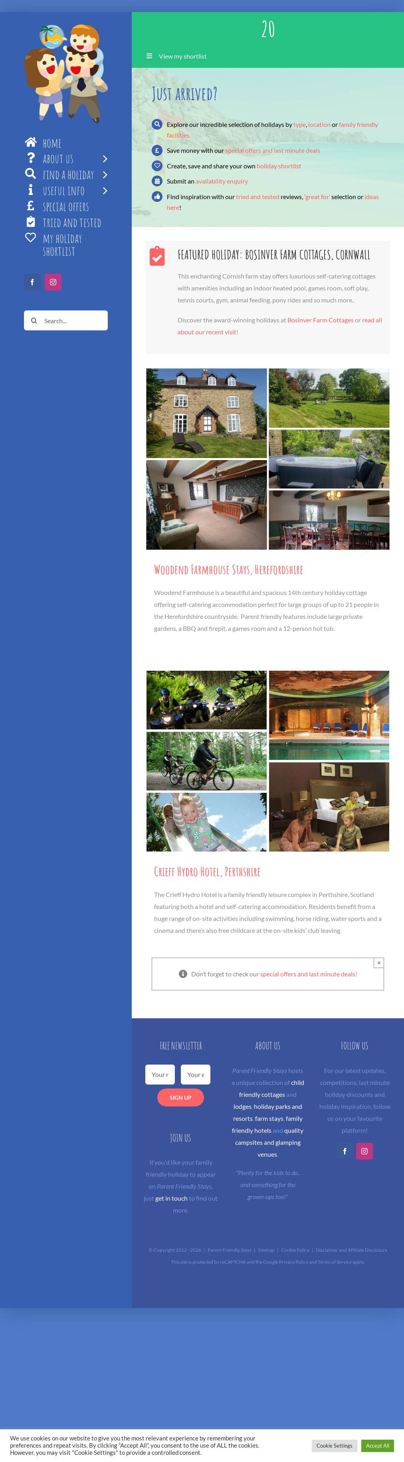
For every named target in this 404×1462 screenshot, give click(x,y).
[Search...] (66, 320)
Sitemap (266, 1250)
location (319, 124)
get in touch (171, 1198)
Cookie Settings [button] (335, 1445)
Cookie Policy (295, 1250)
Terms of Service (335, 1262)
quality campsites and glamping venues (269, 1142)
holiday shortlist (279, 166)
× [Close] (379, 962)
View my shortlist (183, 56)
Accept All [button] (377, 1445)
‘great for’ (317, 196)
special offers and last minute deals (272, 150)
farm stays (269, 1118)
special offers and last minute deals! (308, 974)
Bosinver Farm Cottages (320, 320)
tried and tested (257, 196)
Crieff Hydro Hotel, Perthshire (207, 871)
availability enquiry (222, 181)
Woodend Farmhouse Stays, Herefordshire (228, 569)
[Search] (34, 320)
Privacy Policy (293, 1262)
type (299, 124)
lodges (243, 1106)
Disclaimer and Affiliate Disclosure (351, 1250)
